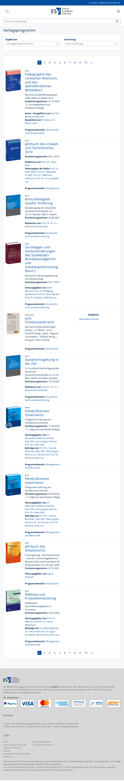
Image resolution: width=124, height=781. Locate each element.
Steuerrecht (52, 348)
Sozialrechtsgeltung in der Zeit (41, 361)
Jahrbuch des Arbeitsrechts (35, 548)
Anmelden (93, 3)
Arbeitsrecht (52, 583)
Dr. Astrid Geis (41, 454)
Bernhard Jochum (45, 634)
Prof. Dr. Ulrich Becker (47, 294)
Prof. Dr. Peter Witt (35, 444)
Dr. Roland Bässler (48, 628)
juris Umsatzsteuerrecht (39, 320)
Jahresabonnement (89, 319)
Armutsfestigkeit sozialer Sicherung (39, 201)
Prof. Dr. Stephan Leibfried (38, 297)
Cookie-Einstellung (11, 747)
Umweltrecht (52, 188)
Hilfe (5, 741)
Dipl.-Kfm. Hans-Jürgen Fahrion (41, 441)
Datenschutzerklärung (13, 744)
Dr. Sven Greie (32, 631)
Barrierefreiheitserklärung (15, 753)
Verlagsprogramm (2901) (33, 43)
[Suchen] (58, 21)
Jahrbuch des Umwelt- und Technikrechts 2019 (42, 148)
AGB (5, 750)
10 (85, 62)
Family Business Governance (37, 413)
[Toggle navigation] (7, 11)
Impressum (8, 756)
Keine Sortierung (92, 43)
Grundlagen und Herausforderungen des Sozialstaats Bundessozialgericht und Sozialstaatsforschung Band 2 (41, 259)
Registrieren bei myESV (108, 3)
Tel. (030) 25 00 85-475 (43, 744)
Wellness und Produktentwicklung (40, 596)
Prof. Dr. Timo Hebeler (47, 178)
